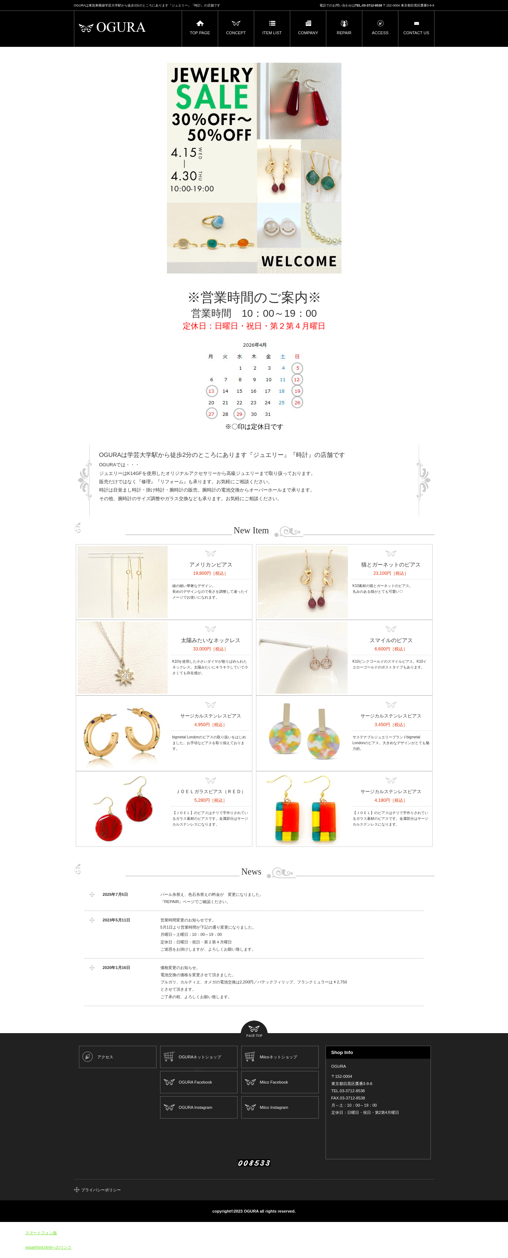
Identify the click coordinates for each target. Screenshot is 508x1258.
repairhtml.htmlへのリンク (48, 1247)
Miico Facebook (274, 1082)
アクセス (105, 1057)
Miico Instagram (274, 1107)
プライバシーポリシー (101, 1190)
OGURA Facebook (195, 1082)
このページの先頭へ (254, 1030)
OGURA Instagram (195, 1107)
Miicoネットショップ (278, 1057)
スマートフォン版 (41, 1233)
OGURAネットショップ (199, 1057)
